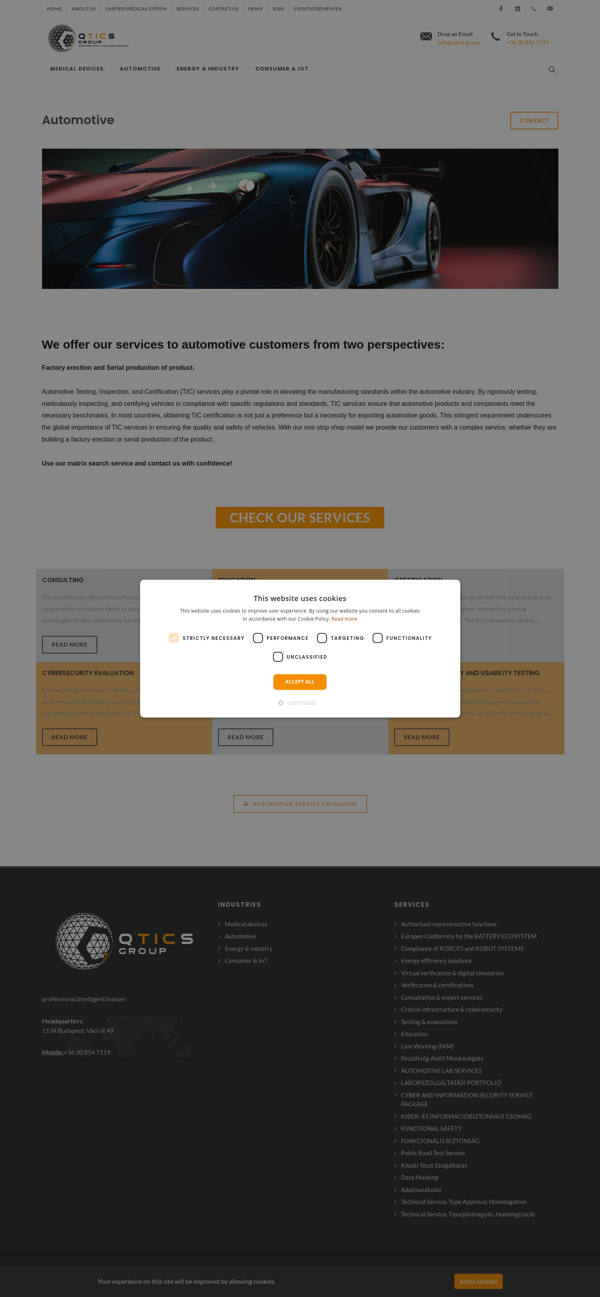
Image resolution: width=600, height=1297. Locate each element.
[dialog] (300, 648)
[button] (300, 703)
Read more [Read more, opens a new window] (344, 618)
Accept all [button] (300, 681)
